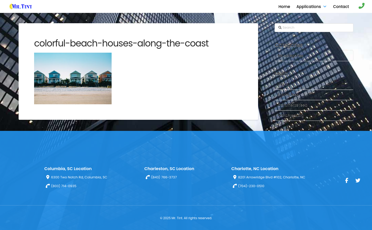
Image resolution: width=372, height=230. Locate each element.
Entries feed (288, 94)
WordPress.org (291, 115)
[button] (359, 6)
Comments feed (292, 104)
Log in (283, 84)
